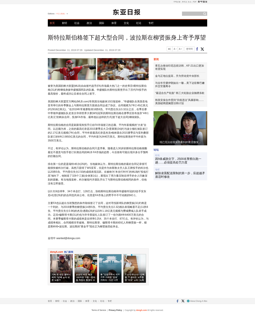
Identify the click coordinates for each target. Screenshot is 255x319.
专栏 (151, 23)
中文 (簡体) (60, 14)
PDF (194, 1)
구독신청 (177, 1)
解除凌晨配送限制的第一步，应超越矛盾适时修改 (180, 175)
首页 (52, 23)
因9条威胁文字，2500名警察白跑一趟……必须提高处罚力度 (178, 160)
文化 (126, 23)
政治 (89, 23)
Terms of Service (99, 310)
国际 (101, 23)
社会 (77, 23)
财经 (64, 23)
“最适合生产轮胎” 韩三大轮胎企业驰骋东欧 (179, 93)
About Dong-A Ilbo (197, 301)
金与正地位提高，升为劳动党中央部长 (177, 76)
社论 (138, 23)
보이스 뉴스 (187, 1)
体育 (114, 23)
